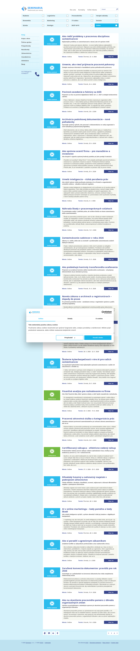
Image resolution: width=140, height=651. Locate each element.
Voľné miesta (92, 10)
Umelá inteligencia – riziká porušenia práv (85, 179)
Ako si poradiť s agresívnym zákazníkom (84, 540)
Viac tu (110, 57)
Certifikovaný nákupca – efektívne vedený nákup (89, 447)
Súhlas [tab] (40, 318)
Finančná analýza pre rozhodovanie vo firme (86, 391)
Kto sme (73, 10)
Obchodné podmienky (95, 642)
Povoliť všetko (98, 337)
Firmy (23, 35)
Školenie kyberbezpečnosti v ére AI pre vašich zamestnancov (86, 360)
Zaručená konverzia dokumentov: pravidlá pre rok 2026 (89, 569)
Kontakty (81, 10)
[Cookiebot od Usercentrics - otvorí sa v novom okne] (103, 312)
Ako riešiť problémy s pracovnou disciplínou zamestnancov (86, 37)
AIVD (86, 642)
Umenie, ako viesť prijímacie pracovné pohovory (88, 64)
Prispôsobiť (69, 337)
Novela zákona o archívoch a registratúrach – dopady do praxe (87, 297)
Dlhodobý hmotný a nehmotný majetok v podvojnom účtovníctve (84, 478)
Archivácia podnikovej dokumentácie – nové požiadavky (86, 120)
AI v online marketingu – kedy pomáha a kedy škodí (87, 510)
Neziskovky (25, 49)
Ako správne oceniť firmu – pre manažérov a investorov (86, 152)
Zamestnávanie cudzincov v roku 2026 (83, 237)
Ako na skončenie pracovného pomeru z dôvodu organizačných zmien (88, 601)
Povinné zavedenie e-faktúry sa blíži (82, 91)
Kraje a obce (25, 38)
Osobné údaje (114, 642)
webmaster (48, 642)
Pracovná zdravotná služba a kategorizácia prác (88, 418)
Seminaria (28, 642)
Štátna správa (26, 42)
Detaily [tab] (70, 318)
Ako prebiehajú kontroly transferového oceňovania (90, 267)
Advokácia (25, 61)
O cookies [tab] (99, 318)
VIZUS (41, 642)
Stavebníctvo (26, 57)
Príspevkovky (26, 46)
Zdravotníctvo (26, 53)
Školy (23, 64)
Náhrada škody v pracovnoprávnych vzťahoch (87, 208)
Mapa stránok (106, 642)
